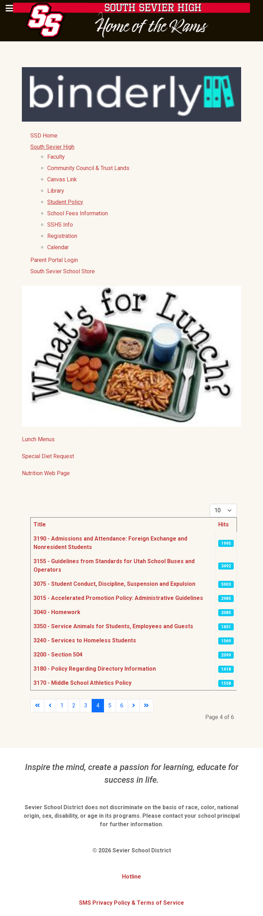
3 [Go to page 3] (85, 705)
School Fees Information (77, 213)
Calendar (58, 247)
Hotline (131, 876)
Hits (223, 524)
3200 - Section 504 (57, 654)
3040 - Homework (56, 612)
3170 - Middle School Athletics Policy (82, 682)
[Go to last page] (146, 705)
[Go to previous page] (50, 705)
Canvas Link (62, 179)
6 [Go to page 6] (121, 705)
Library (55, 190)
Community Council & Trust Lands (88, 168)
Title (39, 524)
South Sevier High (52, 147)
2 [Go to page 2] (73, 705)
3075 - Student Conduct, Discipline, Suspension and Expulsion (114, 583)
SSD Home (43, 135)
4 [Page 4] (97, 705)
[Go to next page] (134, 705)
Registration (62, 236)
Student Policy (65, 202)
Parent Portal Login (54, 260)
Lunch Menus (38, 439)
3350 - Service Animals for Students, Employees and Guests (113, 626)
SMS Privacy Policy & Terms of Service (131, 902)
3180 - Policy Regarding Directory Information (94, 668)
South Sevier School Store (62, 271)
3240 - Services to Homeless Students (84, 640)
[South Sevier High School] (131, 20)
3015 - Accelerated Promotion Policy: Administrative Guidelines (118, 598)
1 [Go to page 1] (61, 705)
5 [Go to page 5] (109, 705)
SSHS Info (60, 224)
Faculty (56, 156)
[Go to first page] (37, 705)
